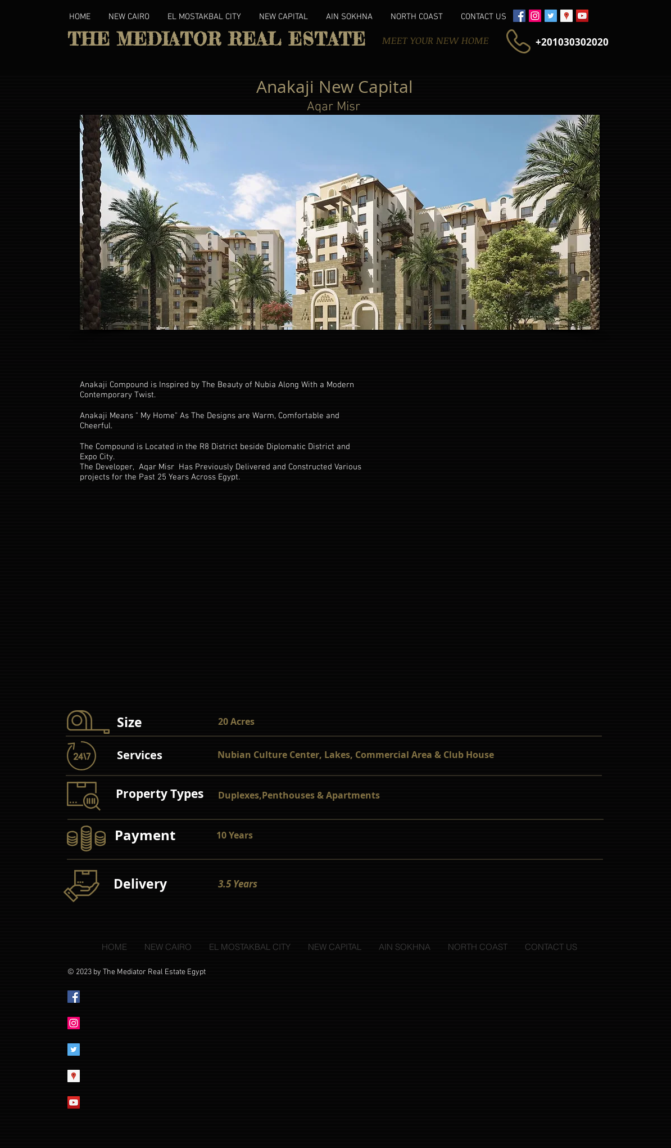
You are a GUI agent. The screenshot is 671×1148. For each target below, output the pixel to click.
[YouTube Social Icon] (582, 16)
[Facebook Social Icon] (519, 16)
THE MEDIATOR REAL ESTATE (216, 39)
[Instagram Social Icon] (535, 16)
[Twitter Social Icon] (551, 16)
